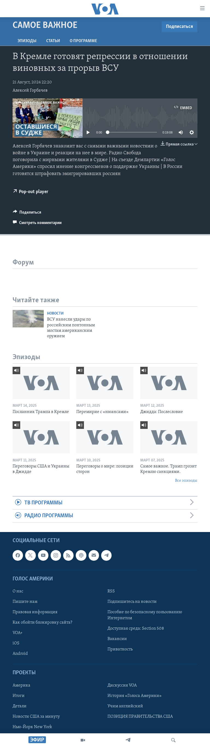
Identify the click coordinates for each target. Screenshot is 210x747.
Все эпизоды (186, 481)
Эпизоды (27, 41)
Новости (55, 314)
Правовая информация (35, 612)
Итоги (19, 695)
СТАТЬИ (53, 41)
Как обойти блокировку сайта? (42, 622)
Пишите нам (25, 602)
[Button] (27, 213)
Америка (21, 685)
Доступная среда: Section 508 (135, 628)
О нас (18, 591)
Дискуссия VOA (122, 685)
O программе (83, 41)
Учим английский (125, 706)
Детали (20, 706)
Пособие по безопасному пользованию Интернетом (144, 615)
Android (20, 654)
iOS (16, 643)
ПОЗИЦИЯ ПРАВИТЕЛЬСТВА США (140, 716)
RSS (111, 591)
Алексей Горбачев (30, 90)
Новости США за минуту (36, 716)
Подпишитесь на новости (132, 602)
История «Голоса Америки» (134, 695)
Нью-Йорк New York (32, 727)
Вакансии (117, 639)
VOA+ (18, 633)
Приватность (120, 649)
